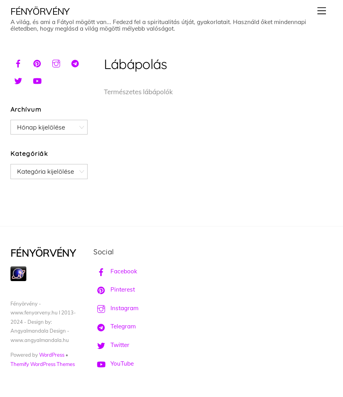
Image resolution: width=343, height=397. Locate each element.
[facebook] (18, 62)
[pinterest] (37, 62)
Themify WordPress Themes (42, 364)
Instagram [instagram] (115, 308)
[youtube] (37, 80)
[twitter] (18, 80)
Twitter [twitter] (111, 345)
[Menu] (321, 11)
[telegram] (75, 62)
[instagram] (56, 62)
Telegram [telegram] (114, 326)
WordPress (51, 355)
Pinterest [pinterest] (114, 289)
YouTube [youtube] (113, 363)
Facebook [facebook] (115, 271)
